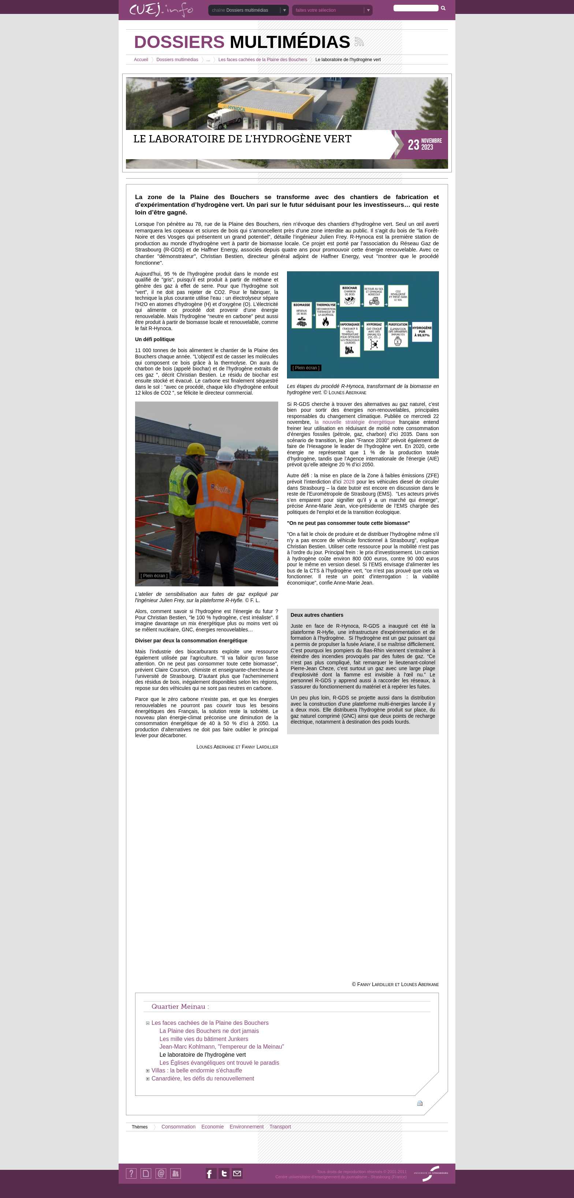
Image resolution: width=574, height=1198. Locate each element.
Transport (280, 1127)
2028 (349, 482)
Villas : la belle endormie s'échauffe (197, 1070)
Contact (161, 1178)
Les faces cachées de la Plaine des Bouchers (263, 59)
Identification (175, 1178)
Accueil (141, 59)
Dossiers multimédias (247, 10)
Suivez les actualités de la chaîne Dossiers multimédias (359, 41)
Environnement (247, 1127)
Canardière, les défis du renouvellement (203, 1078)
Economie (212, 1127)
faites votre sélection (316, 10)
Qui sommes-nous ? (131, 1178)
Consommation (178, 1127)
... (208, 59)
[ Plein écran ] (305, 367)
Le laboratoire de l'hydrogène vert (203, 1055)
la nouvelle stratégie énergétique (355, 422)
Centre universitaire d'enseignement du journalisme (321, 1177)
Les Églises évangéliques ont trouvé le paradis (219, 1063)
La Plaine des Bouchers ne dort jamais (209, 1031)
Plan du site (146, 1178)
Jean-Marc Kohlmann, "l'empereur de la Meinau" (222, 1047)
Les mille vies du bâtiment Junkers (204, 1039)
